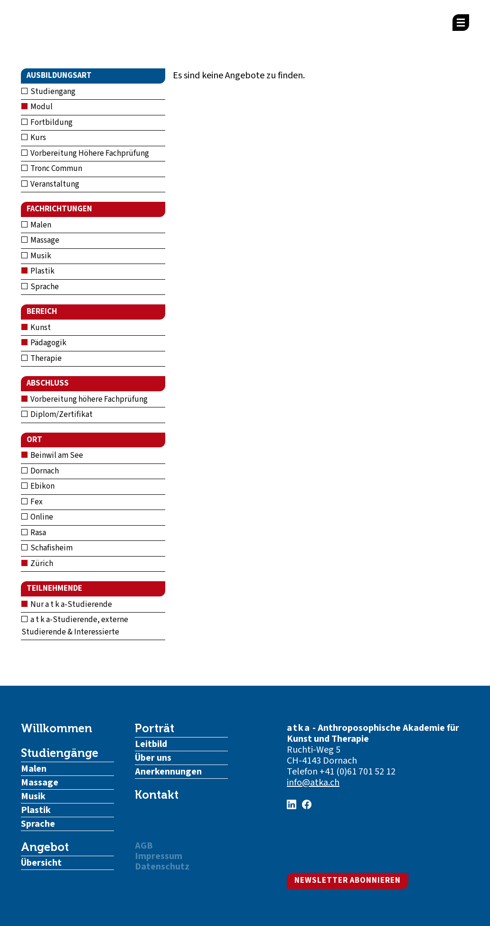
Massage (40, 240)
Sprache (40, 287)
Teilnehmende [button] (54, 588)
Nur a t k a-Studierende (66, 604)
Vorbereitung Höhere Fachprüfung (85, 153)
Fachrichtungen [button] (59, 209)
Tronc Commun (51, 168)
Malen (36, 225)
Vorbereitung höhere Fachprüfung (84, 399)
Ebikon (38, 486)
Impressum (158, 856)
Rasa (33, 533)
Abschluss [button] (48, 383)
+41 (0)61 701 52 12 (358, 771)
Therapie (41, 358)
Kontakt (157, 795)
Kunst (36, 327)
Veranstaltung (50, 184)
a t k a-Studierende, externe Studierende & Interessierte (74, 626)
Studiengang (48, 91)
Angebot (45, 847)
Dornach (40, 471)
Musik (36, 256)
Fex (32, 502)
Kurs (33, 137)
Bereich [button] (42, 311)
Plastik (38, 271)
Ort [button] (34, 439)
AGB (144, 845)
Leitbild (151, 744)
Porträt (154, 728)
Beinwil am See (52, 455)
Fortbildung (47, 122)
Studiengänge (59, 753)
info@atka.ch (313, 782)
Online (37, 517)
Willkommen (56, 728)
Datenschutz (162, 866)
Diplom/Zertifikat (57, 414)
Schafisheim (47, 548)
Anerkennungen (168, 771)
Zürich (37, 563)
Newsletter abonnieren (347, 880)
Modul (37, 107)
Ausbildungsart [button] (59, 75)
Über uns (153, 758)
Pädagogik (43, 343)
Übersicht (41, 862)
